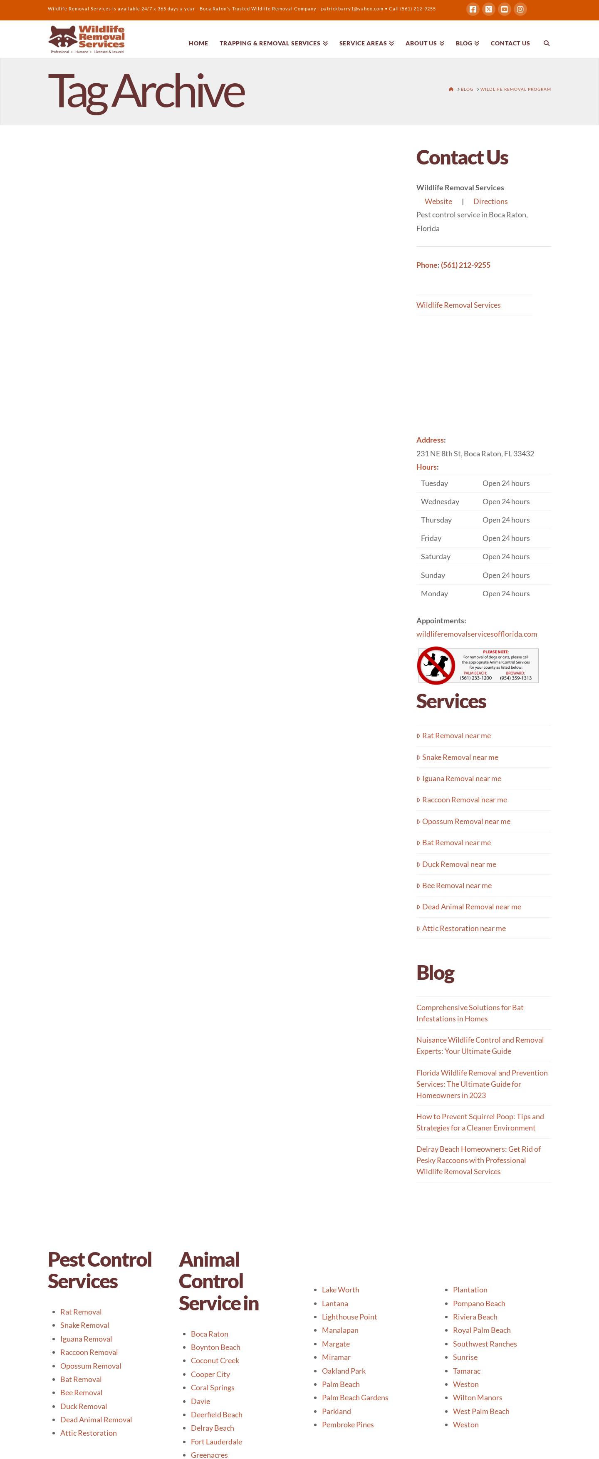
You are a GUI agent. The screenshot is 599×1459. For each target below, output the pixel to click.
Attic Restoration (88, 1432)
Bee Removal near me (454, 885)
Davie (200, 1401)
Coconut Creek (215, 1360)
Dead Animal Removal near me (468, 906)
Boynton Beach (215, 1347)
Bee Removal (81, 1392)
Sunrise (465, 1357)
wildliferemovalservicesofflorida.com (476, 633)
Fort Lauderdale (216, 1441)
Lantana (335, 1303)
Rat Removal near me (453, 735)
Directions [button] (490, 201)
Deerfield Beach (217, 1414)
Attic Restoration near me (461, 928)
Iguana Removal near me (458, 778)
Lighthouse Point (349, 1316)
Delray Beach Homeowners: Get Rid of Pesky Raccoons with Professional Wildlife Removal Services (478, 1160)
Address (430, 439)
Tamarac (466, 1370)
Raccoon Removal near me (461, 799)
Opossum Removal (90, 1365)
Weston (466, 1384)
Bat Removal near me (453, 842)
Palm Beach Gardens (355, 1397)
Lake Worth (340, 1289)
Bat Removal (81, 1379)
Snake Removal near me (457, 757)
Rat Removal (81, 1311)
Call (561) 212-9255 (412, 8)
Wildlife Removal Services (458, 304)
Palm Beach (341, 1384)
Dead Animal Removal (96, 1419)
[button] (483, 538)
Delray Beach (212, 1427)
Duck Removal (83, 1406)
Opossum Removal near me (463, 821)
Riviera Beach (475, 1316)
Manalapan (340, 1330)
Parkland (336, 1411)
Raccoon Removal (89, 1352)
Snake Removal (84, 1325)
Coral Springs (213, 1387)
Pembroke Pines (348, 1424)
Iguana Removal (86, 1338)
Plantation (470, 1289)
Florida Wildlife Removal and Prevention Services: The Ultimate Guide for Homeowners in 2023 (482, 1084)
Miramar (336, 1357)
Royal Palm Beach (482, 1330)
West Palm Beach (481, 1411)
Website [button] (438, 201)
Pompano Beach (479, 1303)
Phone (427, 264)
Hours (426, 466)
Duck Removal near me (456, 864)
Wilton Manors (477, 1397)
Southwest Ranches (485, 1343)
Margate (336, 1343)
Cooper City (210, 1374)
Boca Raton (209, 1333)
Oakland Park (344, 1370)
